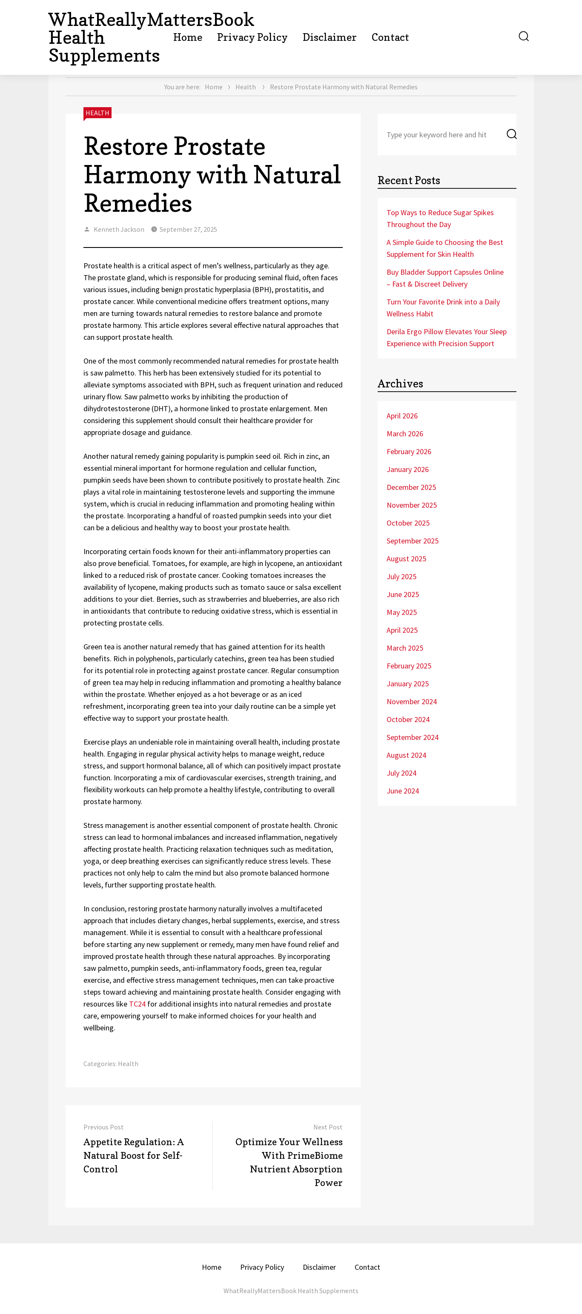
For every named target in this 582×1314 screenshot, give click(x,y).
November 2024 (412, 701)
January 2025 (408, 683)
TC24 (137, 1004)
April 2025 (402, 630)
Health (245, 86)
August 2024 (406, 755)
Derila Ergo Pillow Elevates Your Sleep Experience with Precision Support (447, 337)
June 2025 (403, 594)
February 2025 (409, 666)
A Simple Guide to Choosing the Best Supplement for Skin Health (445, 248)
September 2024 (413, 737)
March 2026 (405, 433)
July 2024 (401, 773)
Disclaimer (330, 37)
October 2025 (408, 523)
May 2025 (402, 612)
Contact (390, 37)
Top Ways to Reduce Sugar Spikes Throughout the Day (440, 218)
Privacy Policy (252, 37)
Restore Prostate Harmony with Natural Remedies (212, 174)
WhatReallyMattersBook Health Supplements (291, 1290)
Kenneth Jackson (119, 229)
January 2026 (408, 469)
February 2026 (409, 451)
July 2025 (401, 576)
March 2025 (405, 648)
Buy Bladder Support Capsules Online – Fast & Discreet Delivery (445, 278)
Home (187, 37)
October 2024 (408, 719)
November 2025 (412, 505)
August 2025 (406, 558)
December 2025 (411, 487)
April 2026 (402, 416)
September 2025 (413, 541)
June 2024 (403, 791)
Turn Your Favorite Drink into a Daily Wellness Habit (443, 308)
